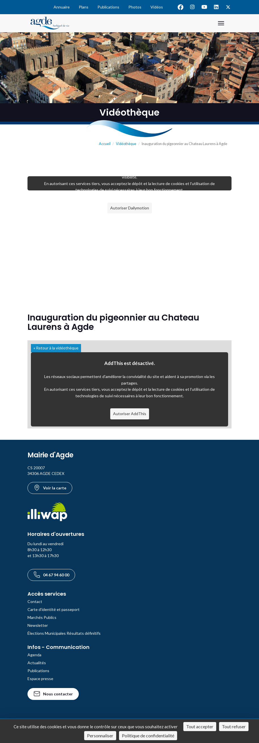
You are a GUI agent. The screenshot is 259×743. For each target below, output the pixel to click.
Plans (83, 7)
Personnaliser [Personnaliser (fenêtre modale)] (100, 735)
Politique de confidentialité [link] (148, 735)
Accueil (105, 144)
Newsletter (37, 625)
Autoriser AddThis (129, 413)
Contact (34, 601)
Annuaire (62, 7)
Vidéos (156, 7)
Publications (108, 7)
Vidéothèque (126, 144)
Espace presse (40, 678)
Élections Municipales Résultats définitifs (64, 633)
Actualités (36, 662)
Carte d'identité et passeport (53, 609)
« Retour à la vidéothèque (55, 347)
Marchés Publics (41, 617)
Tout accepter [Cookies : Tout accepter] (199, 726)
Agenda (34, 654)
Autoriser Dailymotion (129, 207)
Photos (134, 7)
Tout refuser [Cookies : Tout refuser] (234, 726)
